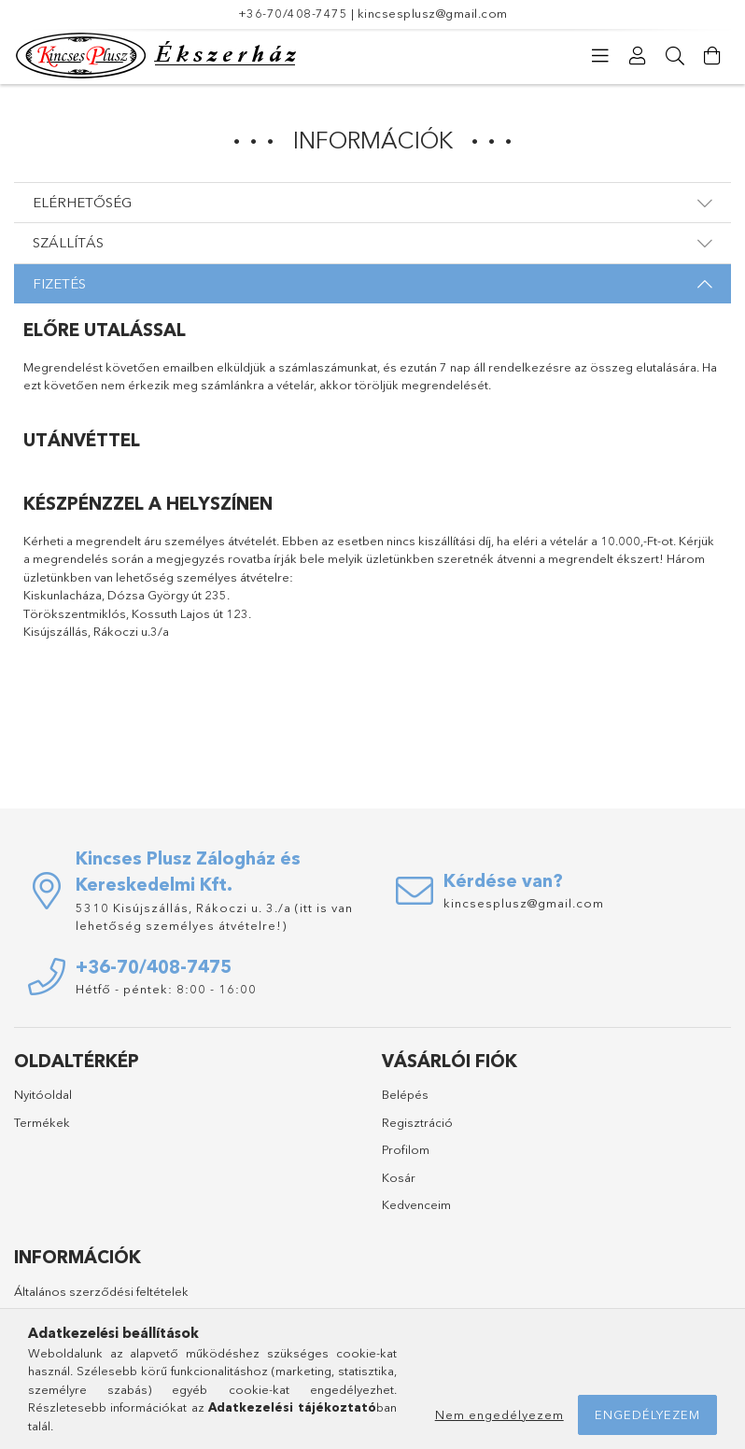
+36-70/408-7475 (293, 13)
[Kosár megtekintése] (712, 56)
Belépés (405, 1094)
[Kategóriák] (600, 56)
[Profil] (637, 56)
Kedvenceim (416, 1204)
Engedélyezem (647, 1414)
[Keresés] (675, 56)
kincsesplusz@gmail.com (433, 13)
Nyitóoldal (43, 1094)
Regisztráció (417, 1122)
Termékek (42, 1122)
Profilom (405, 1149)
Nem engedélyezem (499, 1414)
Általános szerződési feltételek (101, 1291)
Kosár (398, 1177)
